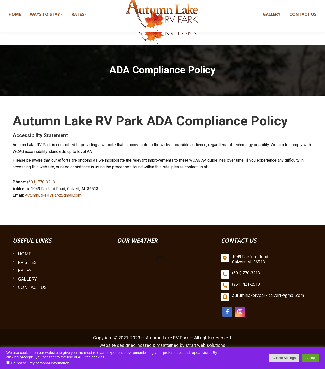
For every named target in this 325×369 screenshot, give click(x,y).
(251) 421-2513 (246, 284)
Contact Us (32, 287)
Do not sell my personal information (40, 363)
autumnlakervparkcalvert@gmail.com (276, 4)
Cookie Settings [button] (284, 358)
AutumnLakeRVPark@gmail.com (53, 195)
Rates (24, 270)
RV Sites (27, 262)
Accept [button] (310, 358)
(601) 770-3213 (219, 4)
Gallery (27, 278)
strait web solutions (205, 345)
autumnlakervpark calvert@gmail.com (268, 295)
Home (24, 253)
